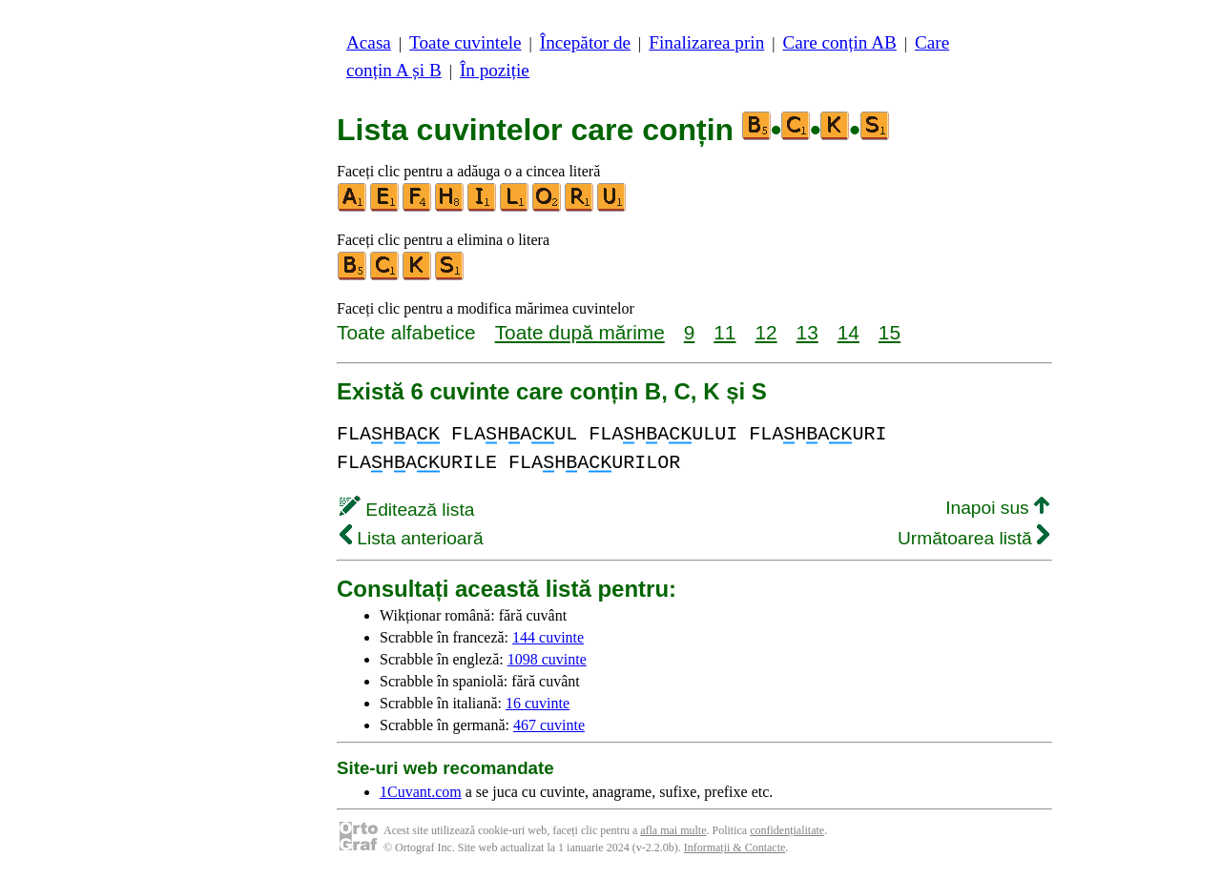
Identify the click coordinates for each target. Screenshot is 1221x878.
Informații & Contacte (735, 847)
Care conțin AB (839, 42)
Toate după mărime (580, 332)
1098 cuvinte (547, 659)
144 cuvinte (548, 637)
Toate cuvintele (465, 42)
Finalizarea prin (706, 42)
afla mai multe (673, 830)
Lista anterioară (412, 538)
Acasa (368, 42)
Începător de (585, 42)
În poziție (494, 70)
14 (848, 332)
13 (807, 332)
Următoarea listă (973, 538)
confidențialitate (787, 830)
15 (889, 332)
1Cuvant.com (421, 792)
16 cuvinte (537, 703)
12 (765, 332)
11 (724, 332)
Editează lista (407, 510)
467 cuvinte (549, 725)
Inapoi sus (997, 508)
